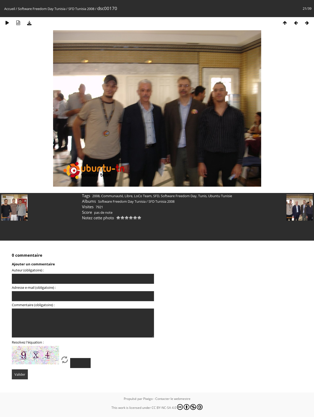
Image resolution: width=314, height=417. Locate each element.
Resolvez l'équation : (28, 342)
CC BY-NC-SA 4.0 (177, 407)
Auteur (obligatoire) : (28, 270)
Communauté (112, 195)
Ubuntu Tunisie (220, 195)
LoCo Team (143, 195)
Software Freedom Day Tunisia (41, 8)
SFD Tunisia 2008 (81, 8)
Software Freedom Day (179, 195)
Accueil (9, 8)
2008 (96, 195)
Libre (128, 195)
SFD (156, 195)
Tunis (202, 195)
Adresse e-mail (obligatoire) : (34, 287)
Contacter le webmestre (173, 398)
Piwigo (148, 398)
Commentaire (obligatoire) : (33, 304)
